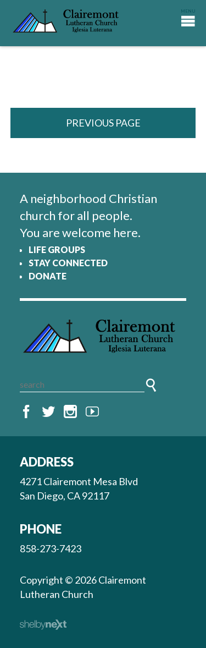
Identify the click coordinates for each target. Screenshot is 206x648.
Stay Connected (68, 262)
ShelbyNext (43, 624)
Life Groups (57, 249)
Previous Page (103, 123)
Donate (47, 276)
